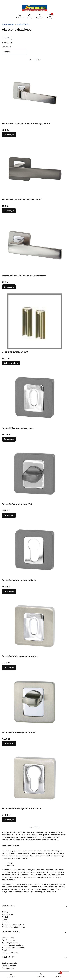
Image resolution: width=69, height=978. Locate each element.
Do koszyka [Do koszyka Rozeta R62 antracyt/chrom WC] (9, 515)
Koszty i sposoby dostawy (12, 945)
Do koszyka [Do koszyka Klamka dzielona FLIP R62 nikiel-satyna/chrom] (9, 287)
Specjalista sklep (8, 24)
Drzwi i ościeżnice (23, 24)
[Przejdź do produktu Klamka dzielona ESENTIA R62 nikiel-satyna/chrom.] (35, 93)
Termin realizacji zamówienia (13, 947)
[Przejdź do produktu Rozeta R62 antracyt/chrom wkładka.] (35, 550)
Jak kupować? (8, 938)
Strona (31, 60)
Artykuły (5, 917)
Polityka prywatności (10, 952)
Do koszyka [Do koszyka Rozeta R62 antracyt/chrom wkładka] (9, 591)
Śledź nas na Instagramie (12, 927)
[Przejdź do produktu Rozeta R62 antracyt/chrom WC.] (35, 474)
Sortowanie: (7, 47)
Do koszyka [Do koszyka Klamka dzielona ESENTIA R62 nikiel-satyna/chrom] (9, 135)
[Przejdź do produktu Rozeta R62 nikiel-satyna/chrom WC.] (35, 702)
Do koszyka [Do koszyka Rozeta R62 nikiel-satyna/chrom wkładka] (9, 820)
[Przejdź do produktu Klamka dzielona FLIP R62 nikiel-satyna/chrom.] (35, 245)
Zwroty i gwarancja (9, 943)
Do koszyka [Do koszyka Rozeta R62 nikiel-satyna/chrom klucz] (9, 667)
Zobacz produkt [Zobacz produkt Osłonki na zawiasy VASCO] (11, 363)
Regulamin (6, 950)
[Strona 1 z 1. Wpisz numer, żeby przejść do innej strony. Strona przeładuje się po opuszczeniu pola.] (36, 59)
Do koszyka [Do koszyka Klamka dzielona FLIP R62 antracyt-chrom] (9, 211)
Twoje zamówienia (9, 963)
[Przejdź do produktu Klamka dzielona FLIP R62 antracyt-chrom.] (35, 169)
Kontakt (5, 922)
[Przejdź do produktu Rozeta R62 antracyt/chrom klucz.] (35, 397)
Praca (4, 919)
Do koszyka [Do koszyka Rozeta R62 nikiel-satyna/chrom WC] (9, 743)
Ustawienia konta (9, 966)
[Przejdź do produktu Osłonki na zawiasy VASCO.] (35, 321)
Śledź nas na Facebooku (12, 924)
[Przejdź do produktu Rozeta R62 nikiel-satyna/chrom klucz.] (35, 626)
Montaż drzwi (7, 914)
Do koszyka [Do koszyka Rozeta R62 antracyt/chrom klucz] (9, 439)
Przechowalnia (8, 968)
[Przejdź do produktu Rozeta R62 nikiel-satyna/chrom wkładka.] (35, 778)
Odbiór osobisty (8, 940)
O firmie (5, 912)
